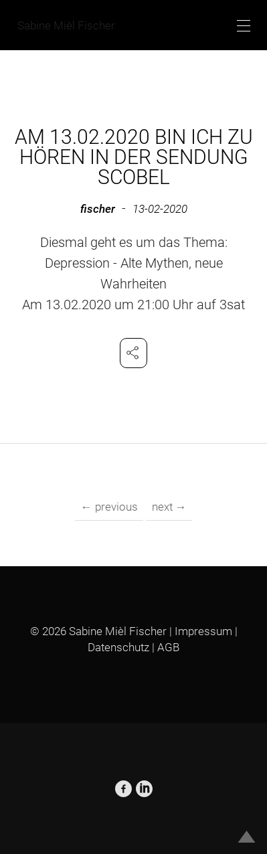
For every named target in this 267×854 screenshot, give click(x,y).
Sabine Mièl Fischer (66, 25)
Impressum (203, 631)
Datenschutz (118, 647)
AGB (168, 647)
